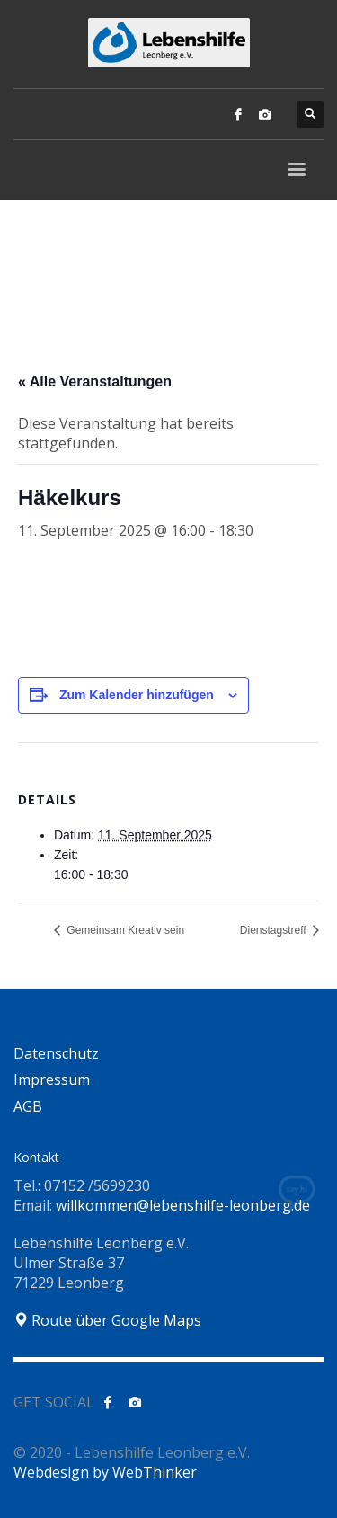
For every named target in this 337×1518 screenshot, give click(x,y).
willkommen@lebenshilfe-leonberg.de (183, 1205)
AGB (27, 1106)
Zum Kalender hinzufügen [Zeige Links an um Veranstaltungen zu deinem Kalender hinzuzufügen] (136, 695)
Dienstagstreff (274, 930)
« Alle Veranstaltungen (95, 381)
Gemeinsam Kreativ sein (124, 930)
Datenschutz (56, 1053)
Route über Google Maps (107, 1320)
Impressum (51, 1079)
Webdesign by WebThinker (105, 1472)
